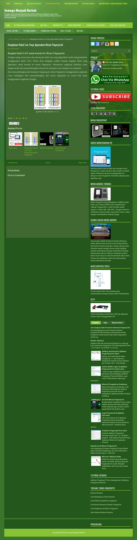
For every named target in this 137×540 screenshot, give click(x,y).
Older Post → (83, 163)
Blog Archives (117, 323)
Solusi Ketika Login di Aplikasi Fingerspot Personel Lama (114, 368)
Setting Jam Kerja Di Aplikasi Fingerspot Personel (114, 352)
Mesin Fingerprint (76, 24)
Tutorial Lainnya (31, 30)
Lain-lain (81, 30)
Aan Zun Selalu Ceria (114, 62)
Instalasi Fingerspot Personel (114, 431)
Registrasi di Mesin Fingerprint (104, 446)
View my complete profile (112, 68)
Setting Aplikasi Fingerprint (26, 24)
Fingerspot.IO (59, 24)
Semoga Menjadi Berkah (20, 10)
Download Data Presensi (97, 24)
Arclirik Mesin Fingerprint (60, 149)
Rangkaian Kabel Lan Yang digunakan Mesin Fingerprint (35, 44)
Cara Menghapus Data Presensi (103, 497)
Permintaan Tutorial (48, 31)
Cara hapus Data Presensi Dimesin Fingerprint (110, 328)
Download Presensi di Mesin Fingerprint (106, 505)
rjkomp (56, 112)
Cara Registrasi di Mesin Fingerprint (104, 509)
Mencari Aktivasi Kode (111, 457)
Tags (105, 323)
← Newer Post (11, 163)
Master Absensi (97, 341)
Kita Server (13, 148)
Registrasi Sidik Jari (119, 24)
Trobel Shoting (13, 30)
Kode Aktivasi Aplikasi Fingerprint (104, 501)
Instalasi (45, 24)
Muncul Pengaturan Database (114, 384)
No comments (13, 49)
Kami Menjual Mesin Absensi (102, 512)
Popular (96, 323)
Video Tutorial (67, 30)
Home (8, 25)
